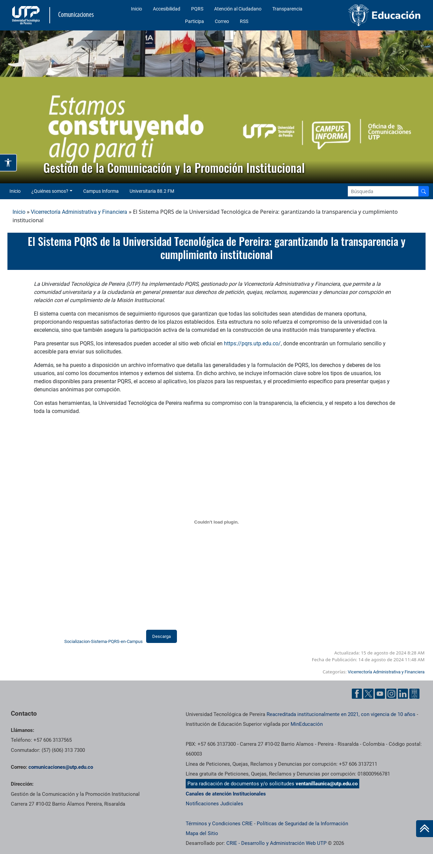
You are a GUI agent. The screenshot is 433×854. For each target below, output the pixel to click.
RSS (244, 21)
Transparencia (287, 8)
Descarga (161, 636)
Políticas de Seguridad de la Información (302, 824)
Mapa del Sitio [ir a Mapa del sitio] (202, 833)
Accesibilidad (166, 8)
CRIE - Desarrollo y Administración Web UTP (276, 843)
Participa (194, 21)
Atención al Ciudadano (237, 8)
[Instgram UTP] (391, 694)
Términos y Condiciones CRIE (219, 824)
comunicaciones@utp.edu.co (60, 767)
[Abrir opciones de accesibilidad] (8, 162)
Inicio (136, 8)
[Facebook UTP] (357, 694)
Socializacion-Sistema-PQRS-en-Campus (103, 641)
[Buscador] (423, 191)
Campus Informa (101, 191)
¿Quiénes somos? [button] (49, 191)
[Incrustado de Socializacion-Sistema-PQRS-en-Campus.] (216, 522)
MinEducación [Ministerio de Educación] (307, 724)
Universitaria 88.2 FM (152, 191)
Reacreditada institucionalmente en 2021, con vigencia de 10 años (341, 714)
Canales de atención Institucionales (226, 794)
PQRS (197, 8)
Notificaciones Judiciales (214, 804)
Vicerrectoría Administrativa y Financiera (79, 212)
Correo (222, 21)
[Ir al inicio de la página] (424, 829)
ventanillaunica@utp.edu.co (327, 784)
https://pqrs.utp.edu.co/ (252, 343)
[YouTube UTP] (380, 694)
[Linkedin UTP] (403, 694)
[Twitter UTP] (368, 694)
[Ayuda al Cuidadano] (414, 694)
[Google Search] (383, 191)
